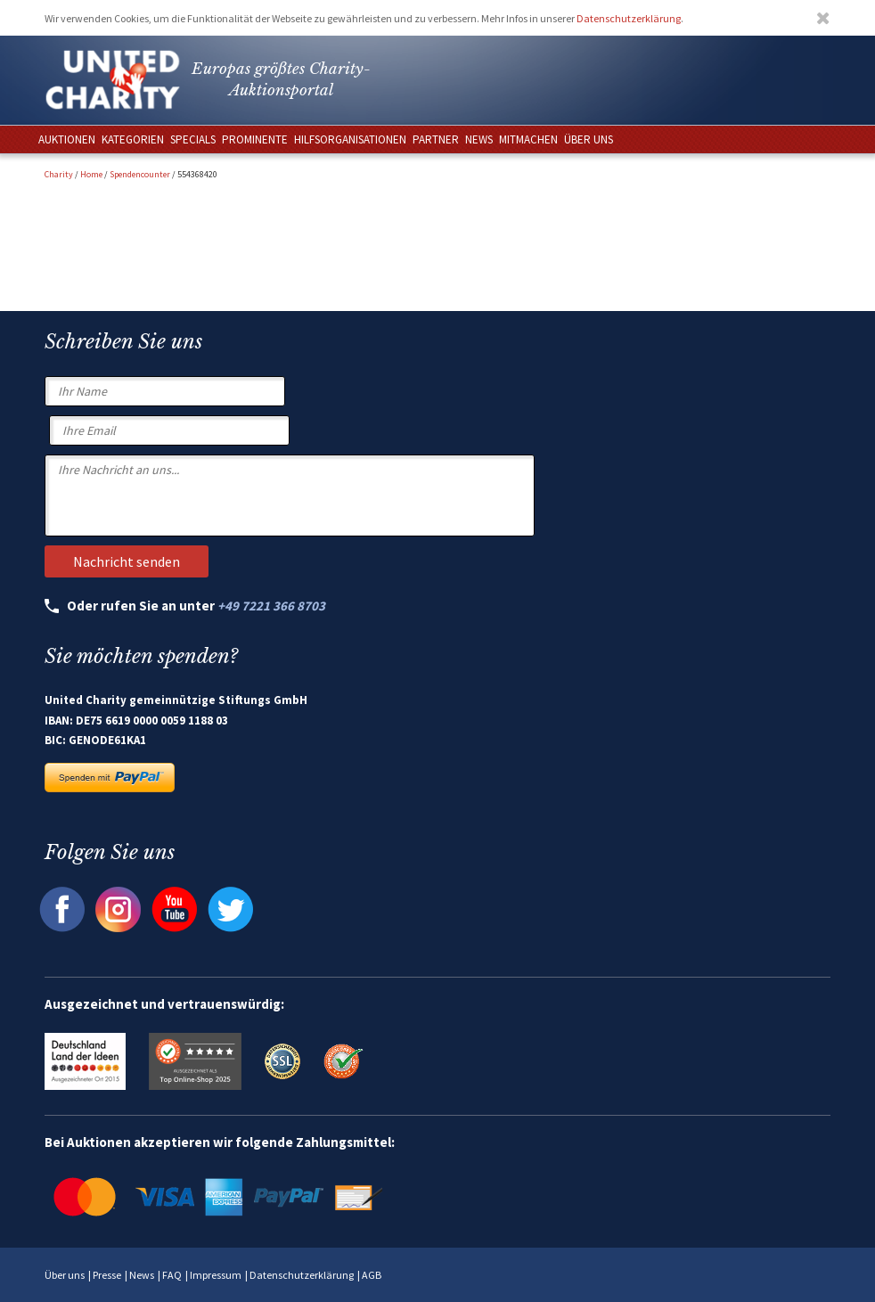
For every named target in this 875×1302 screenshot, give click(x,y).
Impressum (215, 1275)
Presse (107, 1275)
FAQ (172, 1275)
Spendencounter (140, 174)
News (141, 1275)
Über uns (65, 1275)
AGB (371, 1275)
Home (91, 174)
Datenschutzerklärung (629, 18)
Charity (59, 174)
